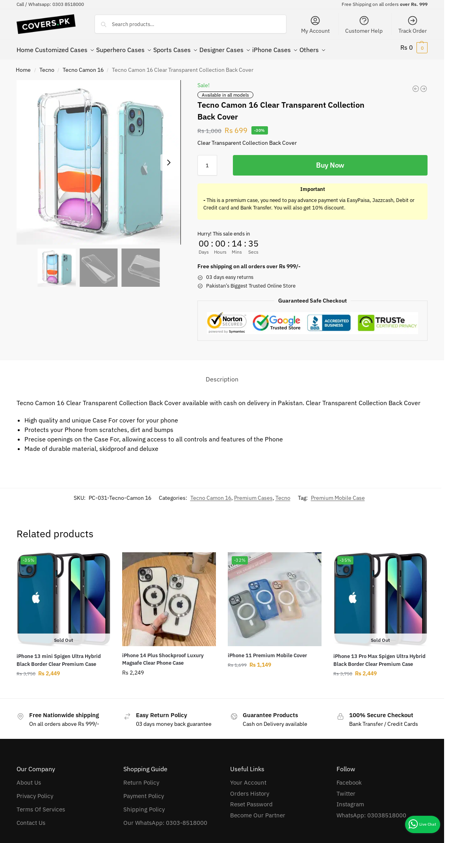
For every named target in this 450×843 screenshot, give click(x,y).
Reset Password (251, 800)
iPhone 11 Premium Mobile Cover (267, 651)
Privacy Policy (35, 791)
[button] (414, 47)
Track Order (412, 24)
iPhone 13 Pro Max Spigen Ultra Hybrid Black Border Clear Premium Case (379, 656)
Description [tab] (222, 375)
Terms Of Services (41, 805)
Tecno (46, 65)
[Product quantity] (207, 161)
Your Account (248, 778)
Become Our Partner (257, 811)
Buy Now (330, 160)
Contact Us (31, 818)
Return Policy (141, 778)
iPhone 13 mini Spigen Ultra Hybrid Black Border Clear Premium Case (59, 656)
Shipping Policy (144, 805)
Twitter (346, 789)
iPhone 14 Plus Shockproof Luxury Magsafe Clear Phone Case (163, 655)
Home (23, 65)
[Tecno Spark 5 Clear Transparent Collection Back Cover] (424, 84)
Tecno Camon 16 (83, 65)
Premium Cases (253, 493)
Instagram (350, 800)
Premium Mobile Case (338, 493)
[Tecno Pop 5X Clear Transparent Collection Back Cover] (416, 84)
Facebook (349, 778)
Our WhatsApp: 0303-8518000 (165, 818)
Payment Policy (143, 791)
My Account (315, 24)
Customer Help (364, 24)
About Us (29, 778)
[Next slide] (168, 158)
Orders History (249, 789)
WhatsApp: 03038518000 (371, 811)
